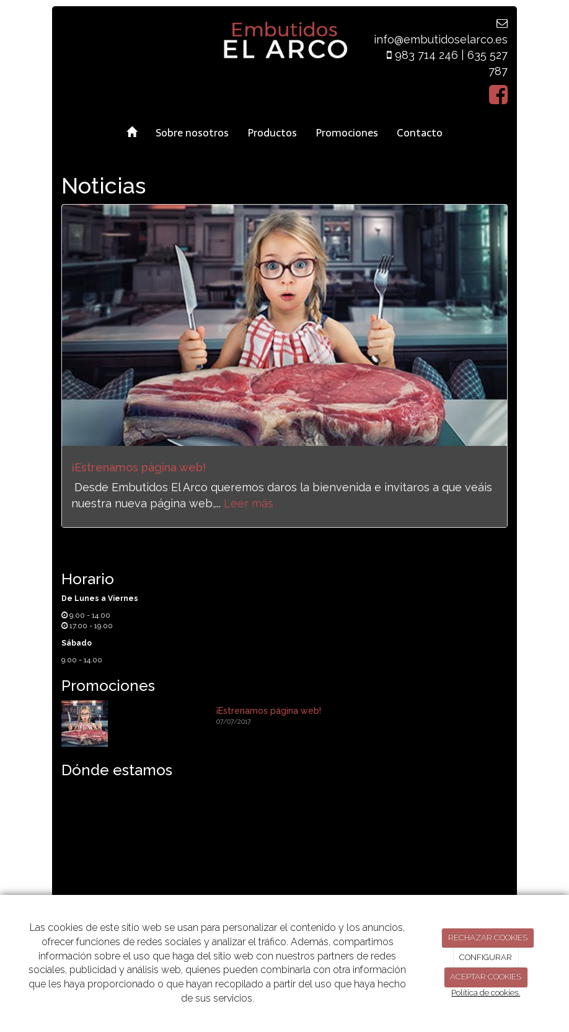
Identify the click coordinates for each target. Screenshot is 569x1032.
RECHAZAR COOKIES (487, 937)
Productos (272, 132)
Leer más (248, 503)
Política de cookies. (485, 992)
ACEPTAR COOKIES (485, 976)
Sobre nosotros (192, 132)
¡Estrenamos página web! (138, 467)
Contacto (420, 132)
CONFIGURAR (485, 957)
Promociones (346, 132)
